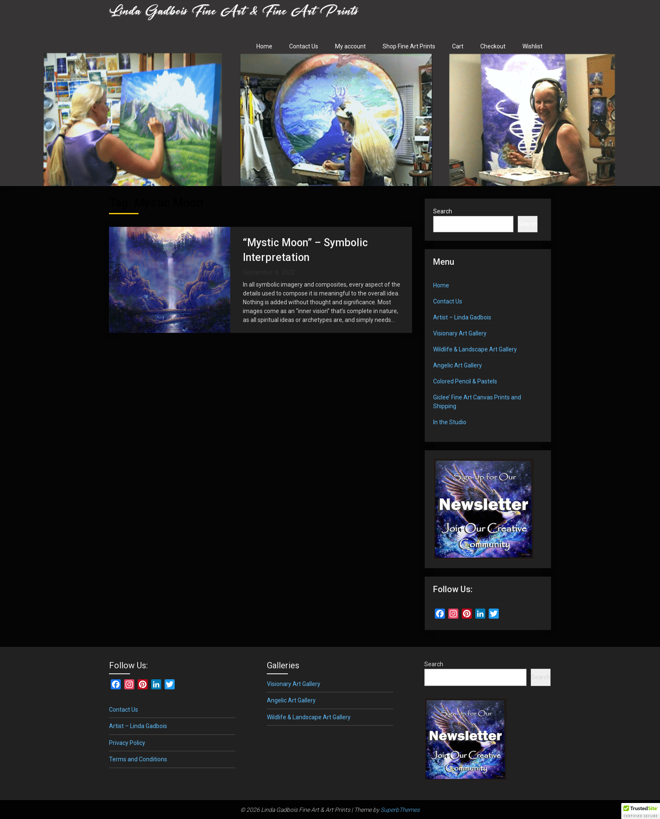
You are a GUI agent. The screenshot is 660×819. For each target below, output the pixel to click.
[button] (640, 811)
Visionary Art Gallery (460, 333)
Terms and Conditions (138, 759)
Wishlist (532, 46)
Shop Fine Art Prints (409, 46)
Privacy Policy (127, 742)
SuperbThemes (400, 809)
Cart (457, 46)
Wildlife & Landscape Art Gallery (475, 349)
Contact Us (303, 46)
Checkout (493, 46)
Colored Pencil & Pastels (465, 381)
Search (442, 211)
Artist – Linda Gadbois (462, 317)
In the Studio (449, 422)
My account (350, 46)
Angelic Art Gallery (457, 365)
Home (264, 46)
